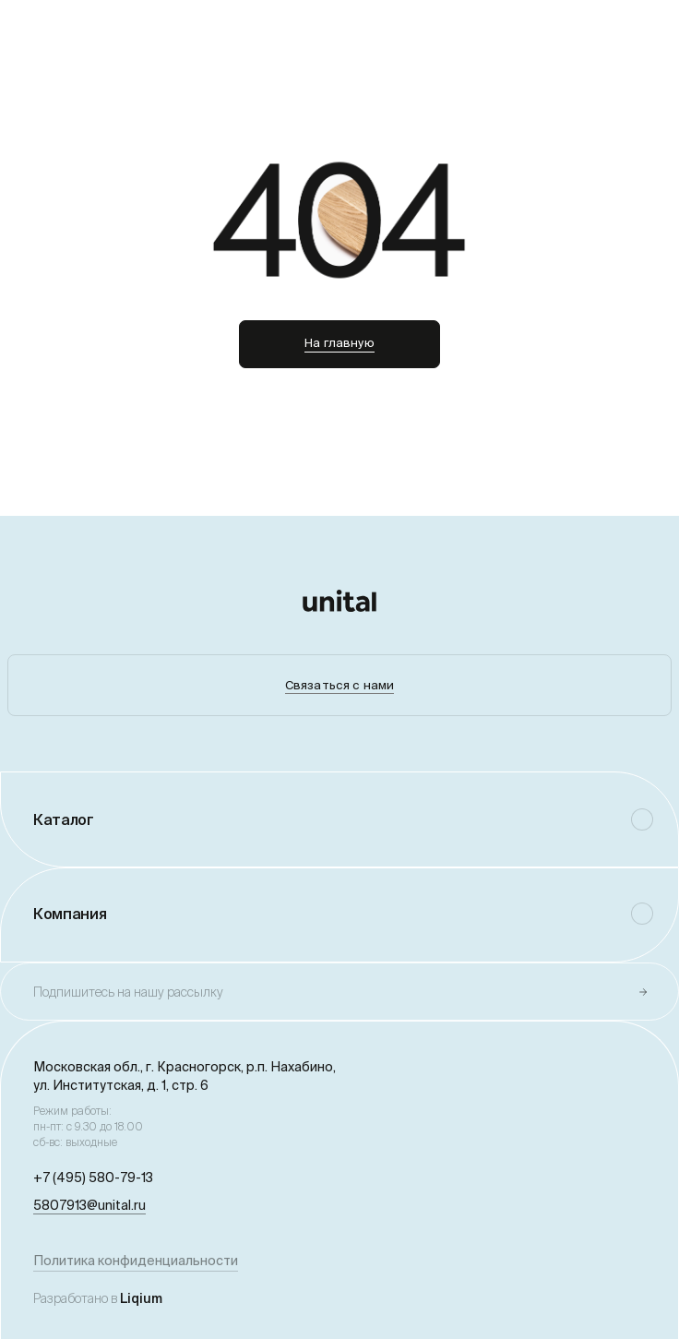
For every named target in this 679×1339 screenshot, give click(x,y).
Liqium (141, 1298)
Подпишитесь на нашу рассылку (128, 992)
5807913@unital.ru (89, 1205)
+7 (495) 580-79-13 (93, 1177)
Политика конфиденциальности (135, 1260)
